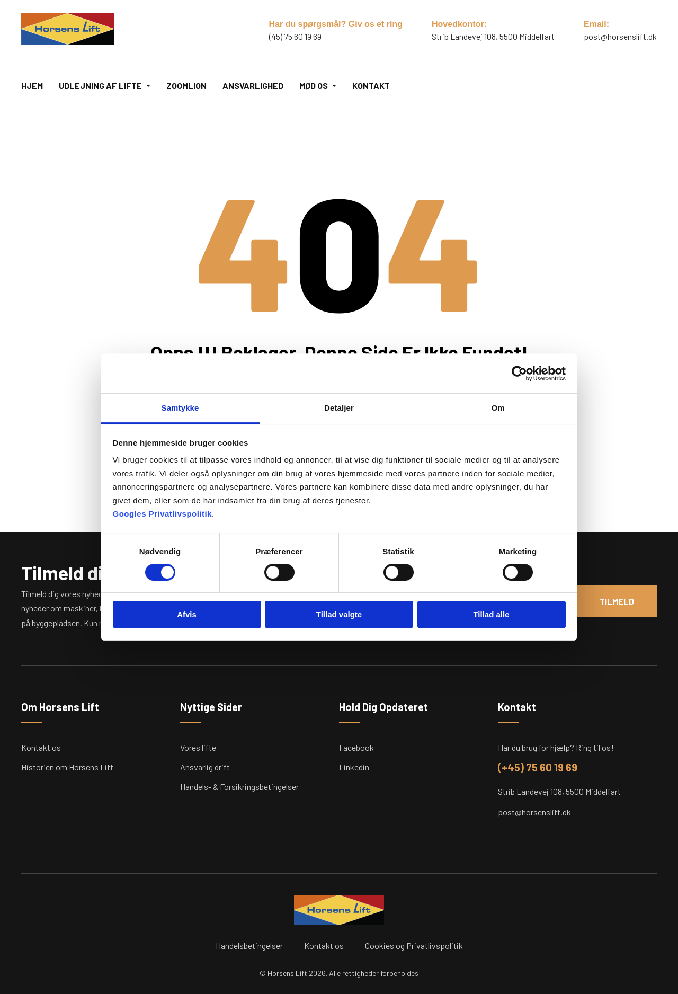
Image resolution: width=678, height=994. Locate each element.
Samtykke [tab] (180, 407)
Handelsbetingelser (249, 945)
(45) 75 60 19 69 (295, 36)
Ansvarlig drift (205, 767)
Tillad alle (491, 614)
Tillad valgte (339, 614)
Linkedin (354, 767)
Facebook (356, 747)
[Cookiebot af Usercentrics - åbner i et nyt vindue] (519, 373)
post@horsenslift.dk (620, 36)
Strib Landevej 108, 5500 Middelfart (559, 791)
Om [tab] (497, 407)
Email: (596, 24)
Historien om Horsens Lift (67, 767)
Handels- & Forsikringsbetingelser (239, 787)
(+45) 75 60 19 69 (537, 767)
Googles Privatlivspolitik (162, 513)
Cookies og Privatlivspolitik (414, 945)
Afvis (187, 614)
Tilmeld (616, 601)
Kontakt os (41, 747)
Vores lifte (198, 747)
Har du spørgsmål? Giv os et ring (336, 24)
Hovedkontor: (459, 24)
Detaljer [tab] (339, 407)
